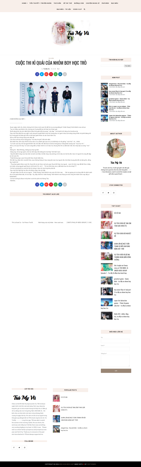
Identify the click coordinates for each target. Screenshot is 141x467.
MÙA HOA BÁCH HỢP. (67, 464)
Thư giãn (57, 3)
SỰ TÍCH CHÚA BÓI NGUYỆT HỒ (122, 234)
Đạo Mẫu (114, 3)
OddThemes (91, 464)
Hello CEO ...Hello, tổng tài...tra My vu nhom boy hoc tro (121, 316)
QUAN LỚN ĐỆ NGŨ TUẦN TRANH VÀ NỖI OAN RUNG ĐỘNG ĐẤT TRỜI (122, 246)
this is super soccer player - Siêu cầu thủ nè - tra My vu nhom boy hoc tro (119, 108)
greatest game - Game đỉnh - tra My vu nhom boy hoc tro (119, 99)
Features (105, 3)
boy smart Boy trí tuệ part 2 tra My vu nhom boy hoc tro (120, 92)
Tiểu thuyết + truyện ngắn (40, 3)
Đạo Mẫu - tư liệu (64, 9)
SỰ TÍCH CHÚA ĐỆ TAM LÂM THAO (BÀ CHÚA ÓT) (122, 224)
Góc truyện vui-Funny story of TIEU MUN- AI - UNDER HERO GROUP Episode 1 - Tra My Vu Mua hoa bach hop (115, 269)
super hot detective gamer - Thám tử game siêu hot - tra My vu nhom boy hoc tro (120, 117)
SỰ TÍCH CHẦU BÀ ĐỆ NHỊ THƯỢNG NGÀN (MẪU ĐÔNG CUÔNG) (122, 257)
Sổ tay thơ (67, 3)
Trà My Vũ (46, 69)
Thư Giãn (51, 58)
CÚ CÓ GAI (117, 213)
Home (25, 3)
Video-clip (77, 9)
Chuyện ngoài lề (92, 3)
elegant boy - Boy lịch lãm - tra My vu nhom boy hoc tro (120, 84)
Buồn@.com (79, 3)
